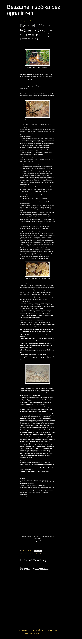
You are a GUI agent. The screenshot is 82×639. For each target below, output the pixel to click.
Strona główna (38, 630)
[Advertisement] (37, 617)
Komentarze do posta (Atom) (32, 633)
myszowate (44, 553)
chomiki (29, 553)
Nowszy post (22, 630)
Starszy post (52, 630)
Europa (33, 553)
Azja (26, 553)
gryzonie (38, 553)
